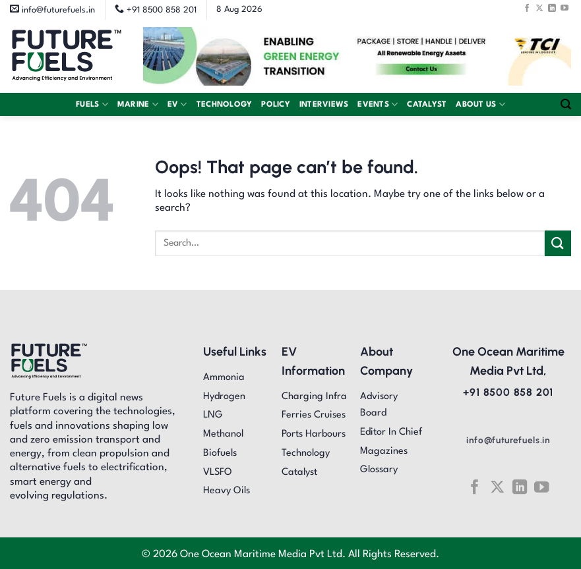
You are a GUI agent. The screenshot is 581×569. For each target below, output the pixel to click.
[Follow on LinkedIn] (552, 8)
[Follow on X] (539, 8)
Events (377, 104)
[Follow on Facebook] (527, 8)
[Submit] (558, 243)
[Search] (566, 104)
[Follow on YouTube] (564, 8)
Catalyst (426, 105)
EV (177, 104)
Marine (137, 104)
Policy (275, 105)
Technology (225, 105)
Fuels (92, 104)
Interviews (324, 105)
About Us (480, 104)
